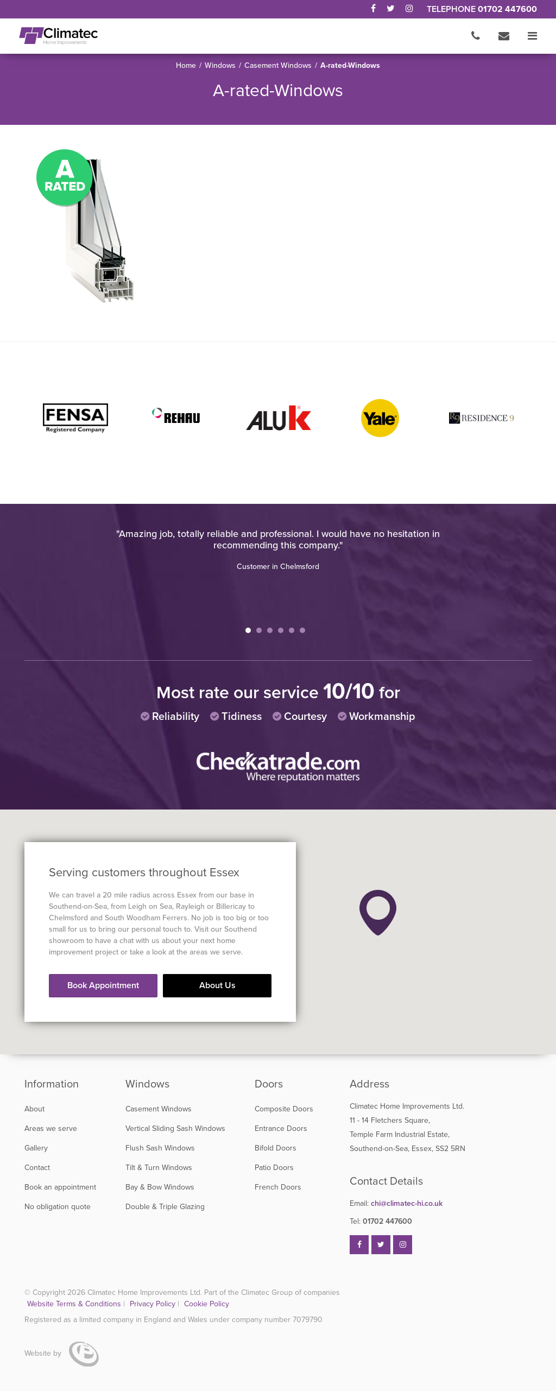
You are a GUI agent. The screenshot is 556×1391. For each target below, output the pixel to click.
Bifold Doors (275, 1148)
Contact (37, 1167)
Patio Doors (274, 1167)
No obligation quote (57, 1206)
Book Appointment (103, 985)
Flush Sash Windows (160, 1148)
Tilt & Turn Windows (158, 1167)
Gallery (36, 1148)
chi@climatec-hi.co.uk (396, 1203)
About (34, 1109)
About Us (217, 985)
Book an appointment (60, 1187)
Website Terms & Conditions (74, 1303)
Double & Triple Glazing (165, 1206)
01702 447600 (507, 9)
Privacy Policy (154, 1303)
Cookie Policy (206, 1303)
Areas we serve (50, 1128)
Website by (61, 1353)
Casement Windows (278, 65)
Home (186, 65)
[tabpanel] (278, 550)
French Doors (278, 1187)
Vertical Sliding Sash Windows (175, 1128)
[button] (377, 912)
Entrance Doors (281, 1128)
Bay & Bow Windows (159, 1187)
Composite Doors (284, 1109)
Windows (220, 65)
